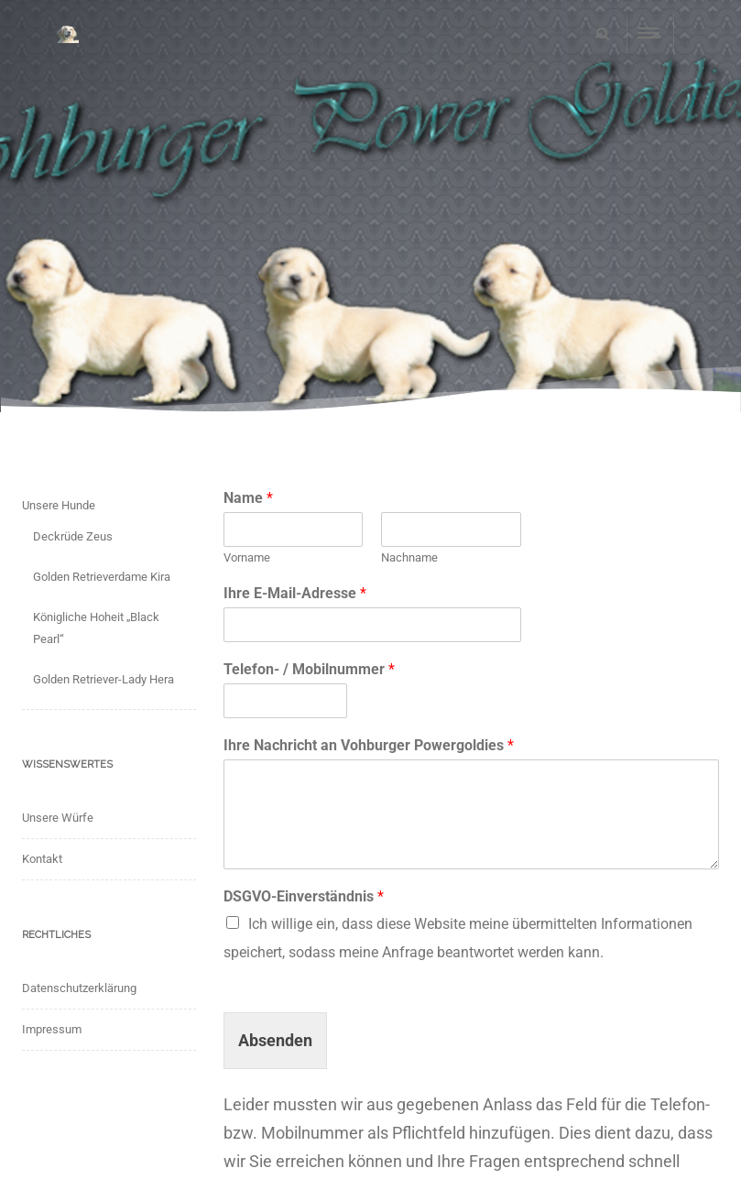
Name (248, 498)
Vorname (246, 557)
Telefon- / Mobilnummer (309, 669)
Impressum (52, 1029)
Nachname (409, 557)
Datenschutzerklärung (79, 988)
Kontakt (42, 859)
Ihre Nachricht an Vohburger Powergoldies (368, 745)
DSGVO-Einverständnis (303, 896)
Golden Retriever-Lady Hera (103, 679)
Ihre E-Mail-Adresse (294, 593)
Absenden (275, 1040)
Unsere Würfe (57, 817)
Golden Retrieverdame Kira (101, 577)
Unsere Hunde (58, 505)
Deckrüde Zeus (73, 536)
